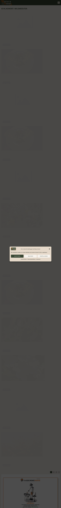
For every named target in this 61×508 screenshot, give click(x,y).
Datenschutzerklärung (31, 259)
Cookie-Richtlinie (24, 259)
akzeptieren (17, 256)
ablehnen (30, 256)
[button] (49, 249)
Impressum (38, 259)
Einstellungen (44, 256)
